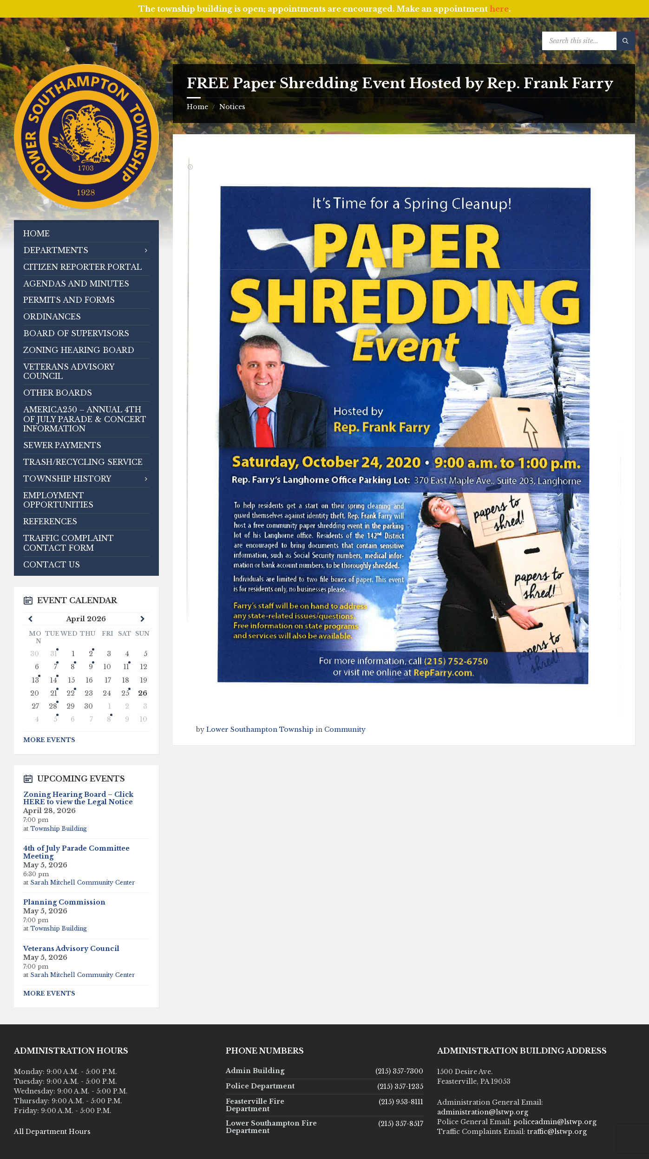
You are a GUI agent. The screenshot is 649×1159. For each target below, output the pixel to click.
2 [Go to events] (91, 654)
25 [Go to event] (125, 693)
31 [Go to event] (53, 654)
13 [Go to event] (35, 680)
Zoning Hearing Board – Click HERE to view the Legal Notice (78, 798)
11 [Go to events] (126, 667)
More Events (49, 739)
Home (197, 107)
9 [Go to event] (91, 667)
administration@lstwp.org (482, 1112)
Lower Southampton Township (260, 729)
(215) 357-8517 (400, 1124)
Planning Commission (64, 902)
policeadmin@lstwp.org (555, 1122)
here (499, 8)
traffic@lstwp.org (557, 1131)
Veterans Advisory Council (71, 948)
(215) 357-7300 (399, 1071)
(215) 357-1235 (400, 1086)
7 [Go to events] (55, 667)
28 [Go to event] (53, 706)
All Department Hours (52, 1131)
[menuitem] (86, 234)
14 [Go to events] (53, 680)
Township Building (58, 828)
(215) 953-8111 (401, 1102)
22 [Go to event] (70, 693)
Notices (232, 107)
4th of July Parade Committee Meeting (76, 852)
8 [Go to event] (73, 667)
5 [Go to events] (55, 719)
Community (345, 729)
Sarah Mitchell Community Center (82, 882)
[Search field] (588, 41)
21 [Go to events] (53, 693)
